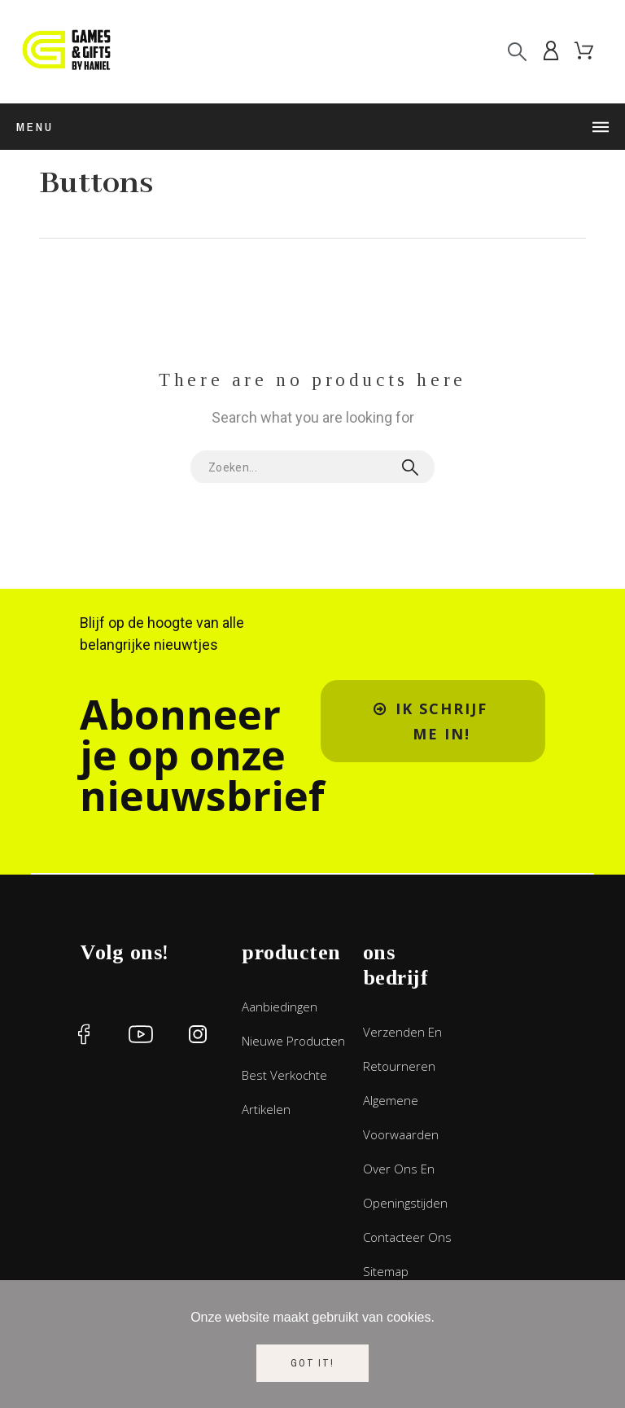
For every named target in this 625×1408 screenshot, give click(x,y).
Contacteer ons (407, 1237)
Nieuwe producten (293, 1041)
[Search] (517, 51)
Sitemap (386, 1271)
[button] (433, 721)
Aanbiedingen (279, 1006)
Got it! (312, 1363)
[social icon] (83, 1034)
